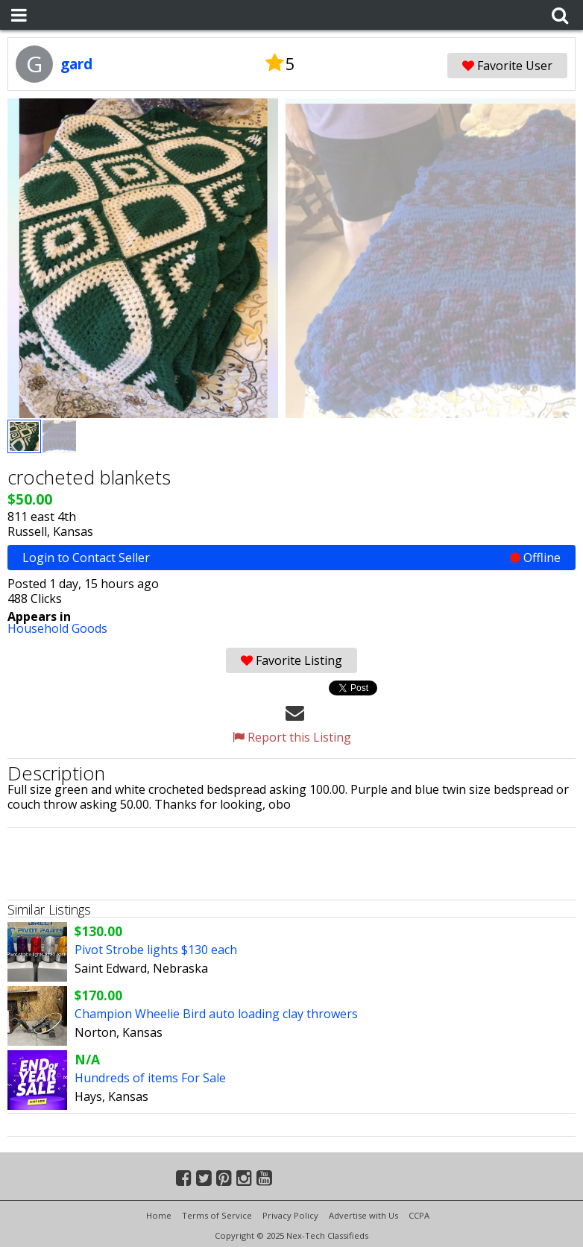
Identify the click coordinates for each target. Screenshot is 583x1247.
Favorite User (507, 65)
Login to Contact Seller (291, 557)
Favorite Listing (291, 660)
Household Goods (57, 628)
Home (158, 1215)
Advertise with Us (363, 1215)
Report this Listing (292, 737)
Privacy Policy (290, 1215)
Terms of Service (217, 1215)
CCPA (419, 1215)
